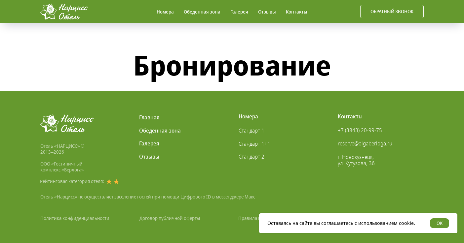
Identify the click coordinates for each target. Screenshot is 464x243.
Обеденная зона (202, 12)
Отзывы (267, 12)
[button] (392, 11)
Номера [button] (165, 12)
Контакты (296, 12)
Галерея (239, 12)
